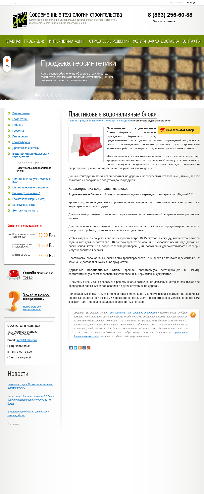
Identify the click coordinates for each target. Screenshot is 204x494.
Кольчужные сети (23, 204)
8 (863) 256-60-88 (170, 15)
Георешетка (20, 136)
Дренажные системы (25, 148)
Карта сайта (29, 3)
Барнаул (191, 2)
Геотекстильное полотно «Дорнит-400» (24, 235)
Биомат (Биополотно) (26, 193)
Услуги (139, 41)
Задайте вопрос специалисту (36, 296)
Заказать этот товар (180, 130)
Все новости (14, 424)
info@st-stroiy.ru (27, 340)
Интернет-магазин (66, 41)
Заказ (153, 41)
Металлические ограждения (30, 187)
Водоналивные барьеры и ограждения (110, 120)
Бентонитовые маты (25, 210)
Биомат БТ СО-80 (21, 255)
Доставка (170, 41)
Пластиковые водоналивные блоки (34, 169)
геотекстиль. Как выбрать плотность (134, 312)
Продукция (34, 41)
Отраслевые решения (109, 41)
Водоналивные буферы (30, 162)
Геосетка (18, 130)
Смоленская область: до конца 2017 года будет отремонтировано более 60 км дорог (31, 400)
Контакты (20, 3)
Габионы (18, 124)
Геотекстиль (20, 119)
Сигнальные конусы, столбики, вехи (32, 180)
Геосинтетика (21, 113)
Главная (11, 3)
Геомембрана (21, 142)
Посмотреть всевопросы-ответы (32, 308)
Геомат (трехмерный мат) (28, 199)
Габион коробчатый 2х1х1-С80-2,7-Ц (22, 245)
